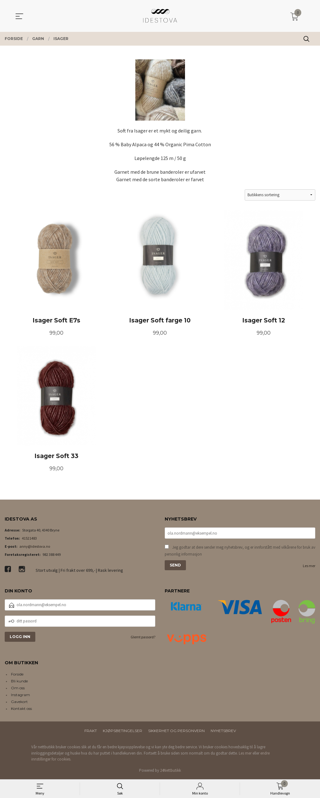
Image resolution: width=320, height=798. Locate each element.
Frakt (90, 731)
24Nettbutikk (170, 771)
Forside (17, 675)
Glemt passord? (143, 637)
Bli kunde (19, 682)
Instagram (20, 695)
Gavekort (19, 702)
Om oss (18, 688)
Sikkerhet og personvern (176, 731)
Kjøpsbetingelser (122, 731)
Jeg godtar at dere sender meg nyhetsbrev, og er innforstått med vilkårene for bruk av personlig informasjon (240, 551)
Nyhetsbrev (223, 731)
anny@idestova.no (34, 547)
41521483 (29, 538)
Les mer (309, 566)
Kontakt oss (21, 709)
